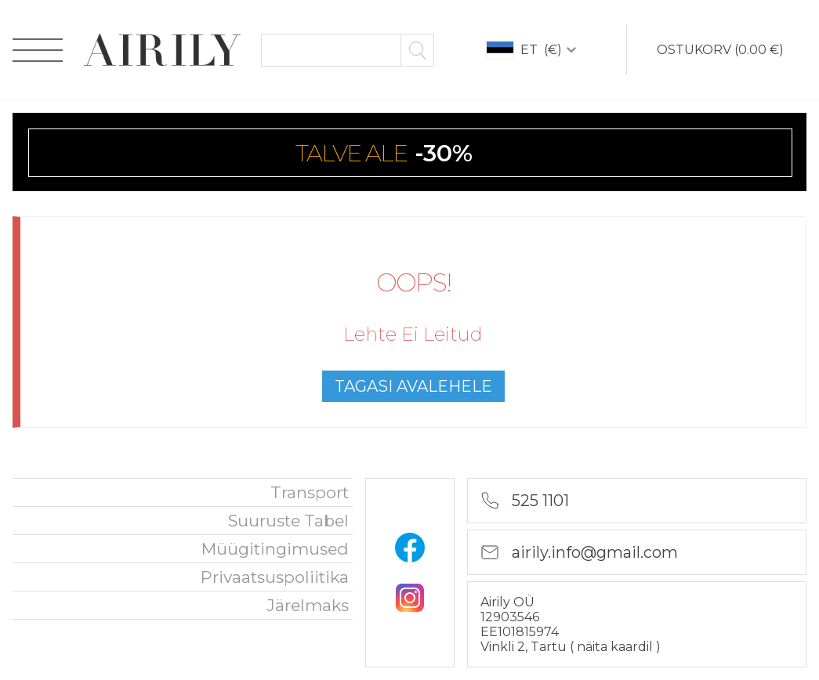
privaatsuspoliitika (275, 577)
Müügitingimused (275, 549)
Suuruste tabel (288, 520)
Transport (309, 492)
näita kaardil (616, 646)
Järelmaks (307, 605)
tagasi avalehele (413, 386)
